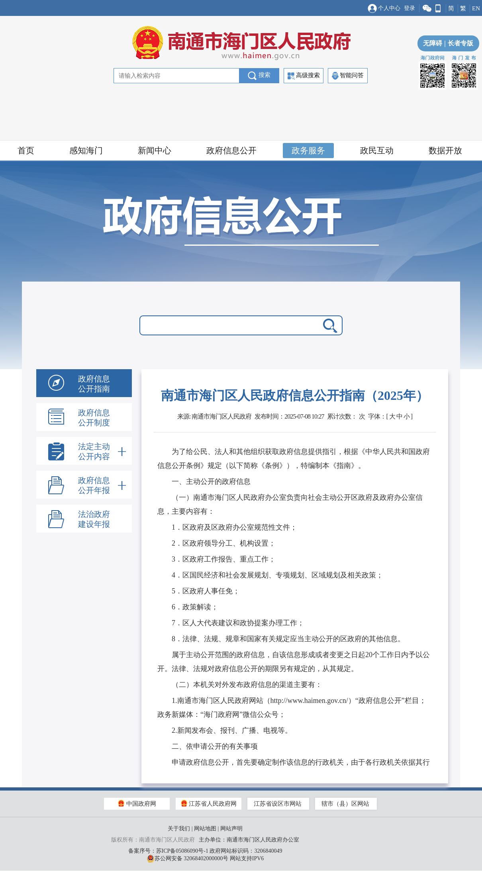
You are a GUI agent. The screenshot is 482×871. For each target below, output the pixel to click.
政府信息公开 (231, 150)
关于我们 (179, 829)
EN (476, 8)
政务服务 (308, 150)
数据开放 (445, 150)
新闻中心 (154, 150)
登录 (409, 8)
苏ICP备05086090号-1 (182, 851)
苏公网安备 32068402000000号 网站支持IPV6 (205, 859)
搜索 (259, 75)
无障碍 (432, 43)
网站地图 (205, 829)
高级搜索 (304, 76)
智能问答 (348, 76)
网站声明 (231, 829)
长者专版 (457, 43)
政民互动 (377, 150)
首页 (26, 150)
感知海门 (86, 150)
